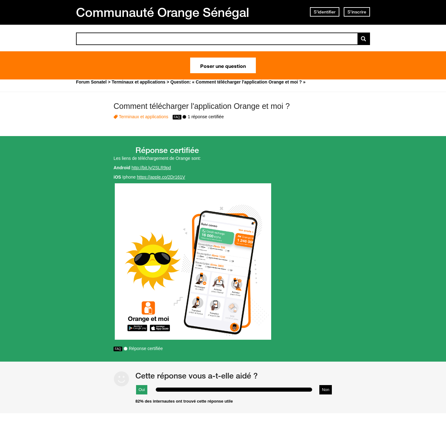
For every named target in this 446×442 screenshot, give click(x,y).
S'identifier (325, 12)
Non (325, 389)
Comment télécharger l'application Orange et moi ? (202, 106)
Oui (142, 389)
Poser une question (223, 65)
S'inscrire (356, 12)
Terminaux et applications (143, 116)
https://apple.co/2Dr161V (161, 177)
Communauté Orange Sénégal (162, 12)
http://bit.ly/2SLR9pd (151, 167)
